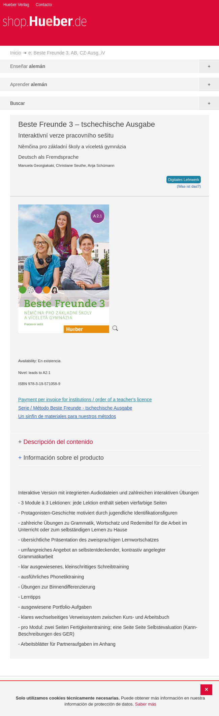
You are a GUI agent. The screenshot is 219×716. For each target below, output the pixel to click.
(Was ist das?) (189, 186)
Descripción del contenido (55, 442)
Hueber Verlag (16, 4)
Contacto (44, 4)
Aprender (28, 84)
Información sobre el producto (61, 457)
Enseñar (27, 66)
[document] (110, 701)
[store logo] (44, 21)
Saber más (145, 704)
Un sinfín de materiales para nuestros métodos (67, 416)
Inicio (15, 52)
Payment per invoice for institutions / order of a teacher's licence (85, 399)
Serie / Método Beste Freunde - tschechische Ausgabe (75, 408)
